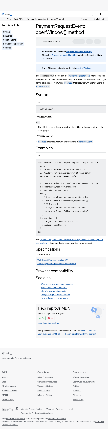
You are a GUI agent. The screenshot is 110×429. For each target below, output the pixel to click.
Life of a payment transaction (54, 291)
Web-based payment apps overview (57, 284)
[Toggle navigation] (105, 14)
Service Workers (83, 68)
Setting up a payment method (54, 287)
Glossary (77, 395)
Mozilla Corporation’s (15, 418)
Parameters (44, 117)
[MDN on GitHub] (3, 365)
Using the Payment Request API (55, 294)
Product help (8, 399)
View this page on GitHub (49, 334)
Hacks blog (78, 399)
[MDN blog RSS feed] (21, 365)
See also (7, 47)
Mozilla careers (9, 386)
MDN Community (45, 377)
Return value (44, 136)
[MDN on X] (12, 365)
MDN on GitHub (44, 395)
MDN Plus (6, 395)
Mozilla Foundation (57, 418)
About (5, 377)
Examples (7, 36)
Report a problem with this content (80, 334)
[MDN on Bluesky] (7, 365)
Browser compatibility (13, 44)
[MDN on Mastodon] (16, 365)
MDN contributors (88, 330)
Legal (70, 409)
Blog (4, 382)
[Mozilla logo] (10, 409)
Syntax (6, 32)
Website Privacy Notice (31, 409)
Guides (76, 386)
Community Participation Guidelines (37, 413)
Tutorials (77, 390)
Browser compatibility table (64, 55)
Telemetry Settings (54, 409)
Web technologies (81, 377)
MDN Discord (43, 390)
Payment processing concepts (54, 298)
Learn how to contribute (48, 323)
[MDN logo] (7, 353)
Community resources (47, 382)
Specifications (9, 40)
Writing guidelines (45, 386)
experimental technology (79, 51)
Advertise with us (9, 390)
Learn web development (83, 382)
